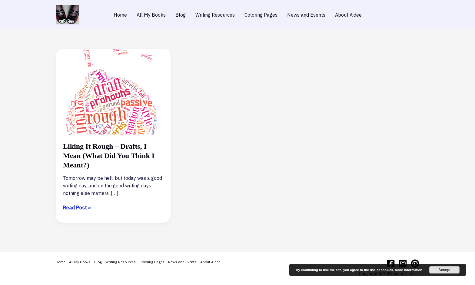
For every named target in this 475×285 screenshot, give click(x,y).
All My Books (151, 15)
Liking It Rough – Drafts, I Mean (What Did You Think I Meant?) (108, 155)
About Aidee (348, 15)
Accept (444, 270)
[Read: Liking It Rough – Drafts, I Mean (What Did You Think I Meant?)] (113, 91)
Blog (180, 15)
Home (120, 15)
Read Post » (77, 208)
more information (408, 270)
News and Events (306, 15)
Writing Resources (215, 15)
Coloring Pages (260, 15)
